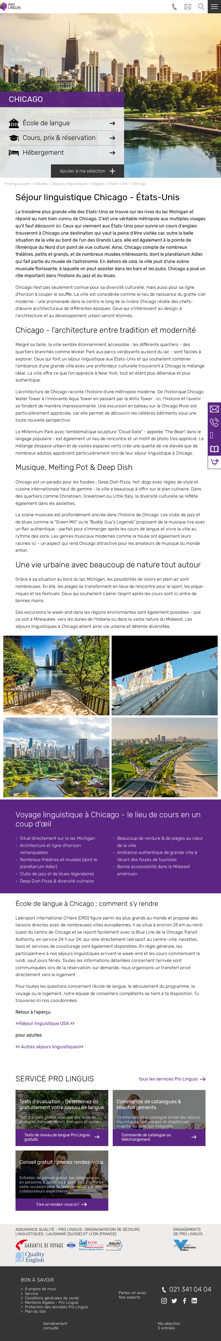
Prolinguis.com (17, 183)
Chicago (26, 99)
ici (38, 1000)
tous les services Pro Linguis (168, 1079)
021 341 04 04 (190, 1289)
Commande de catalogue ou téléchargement (146, 1137)
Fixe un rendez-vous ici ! (58, 1204)
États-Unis (118, 183)
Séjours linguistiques (70, 183)
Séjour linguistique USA (44, 1023)
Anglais (98, 183)
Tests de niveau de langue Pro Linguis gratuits (57, 1137)
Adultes (41, 183)
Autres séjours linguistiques (50, 1046)
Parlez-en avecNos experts (132, 1295)
